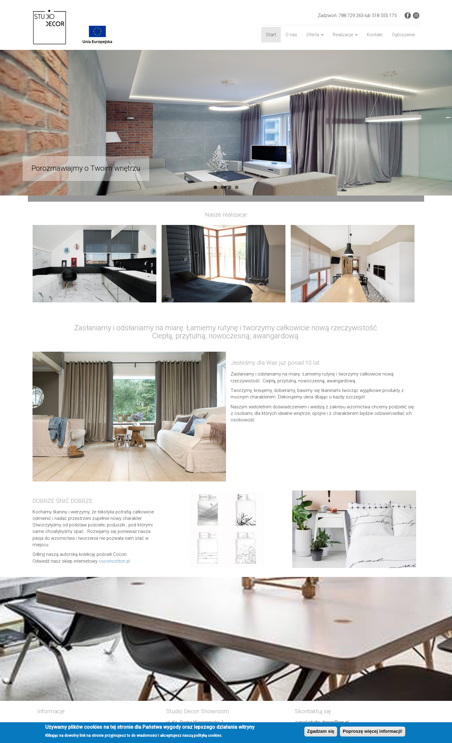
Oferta (315, 34)
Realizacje (345, 34)
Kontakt (375, 34)
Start (271, 34)
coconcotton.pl (114, 561)
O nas (291, 34)
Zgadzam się (320, 732)
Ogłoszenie (403, 34)
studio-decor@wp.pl (328, 722)
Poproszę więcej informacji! (372, 732)
